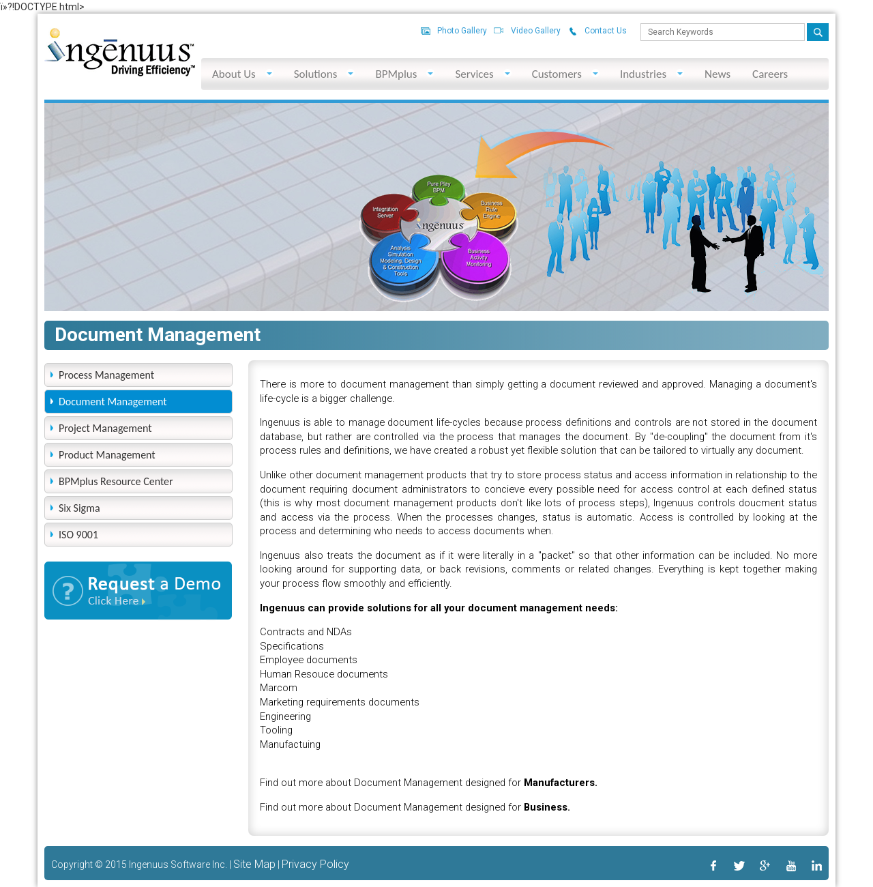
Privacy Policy (315, 864)
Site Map (254, 864)
